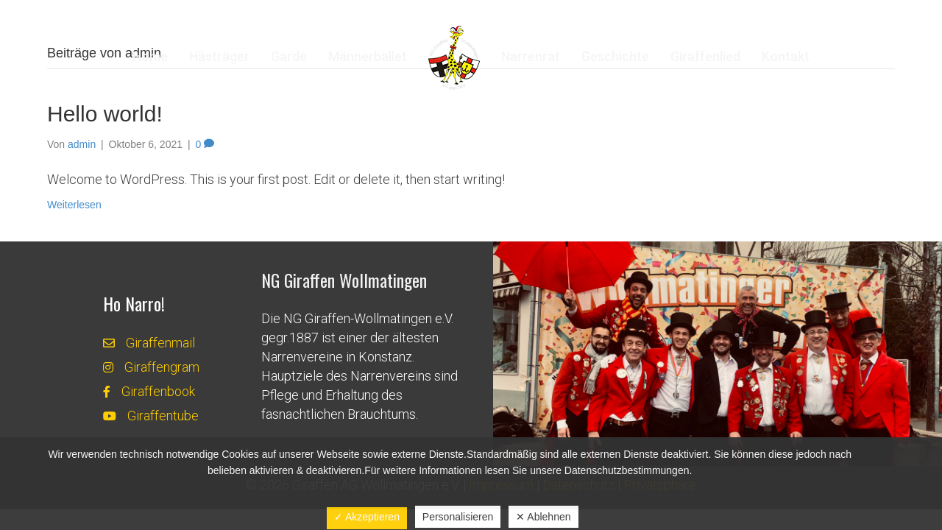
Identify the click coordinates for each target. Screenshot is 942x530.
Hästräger (219, 56)
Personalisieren (458, 517)
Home (150, 56)
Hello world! (105, 114)
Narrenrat (530, 56)
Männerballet (367, 56)
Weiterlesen (74, 205)
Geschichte (615, 56)
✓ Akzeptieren (367, 517)
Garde (289, 56)
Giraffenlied (705, 56)
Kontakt (786, 56)
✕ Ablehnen (543, 517)
